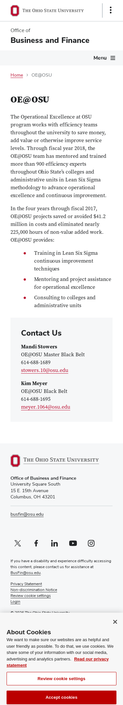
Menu (100, 58)
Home (16, 75)
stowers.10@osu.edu (44, 370)
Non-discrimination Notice (33, 590)
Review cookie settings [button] (30, 596)
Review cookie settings (62, 681)
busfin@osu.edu (27, 514)
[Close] (115, 625)
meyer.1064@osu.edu (45, 407)
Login (15, 602)
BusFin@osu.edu (25, 573)
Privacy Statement (26, 584)
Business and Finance (50, 40)
